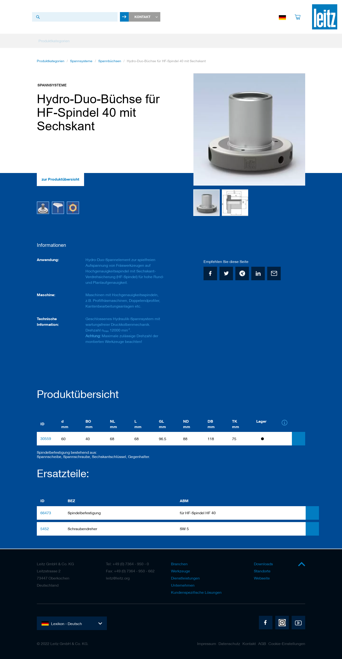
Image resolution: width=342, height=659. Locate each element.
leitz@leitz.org (118, 578)
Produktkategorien (50, 62)
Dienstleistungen (185, 578)
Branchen (179, 564)
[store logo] (324, 17)
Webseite (262, 578)
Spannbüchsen (109, 62)
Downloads (263, 564)
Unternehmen (183, 585)
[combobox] (75, 17)
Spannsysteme (81, 62)
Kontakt (249, 643)
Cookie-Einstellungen (286, 643)
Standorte (262, 571)
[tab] (298, 439)
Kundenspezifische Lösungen (196, 592)
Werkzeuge (180, 571)
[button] (295, 130)
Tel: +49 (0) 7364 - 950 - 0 (127, 564)
